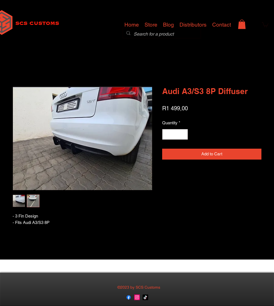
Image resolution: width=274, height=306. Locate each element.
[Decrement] (167, 134)
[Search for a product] (161, 34)
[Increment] (183, 134)
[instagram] (137, 297)
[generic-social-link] (128, 297)
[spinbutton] (175, 134)
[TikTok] (145, 297)
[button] (242, 24)
